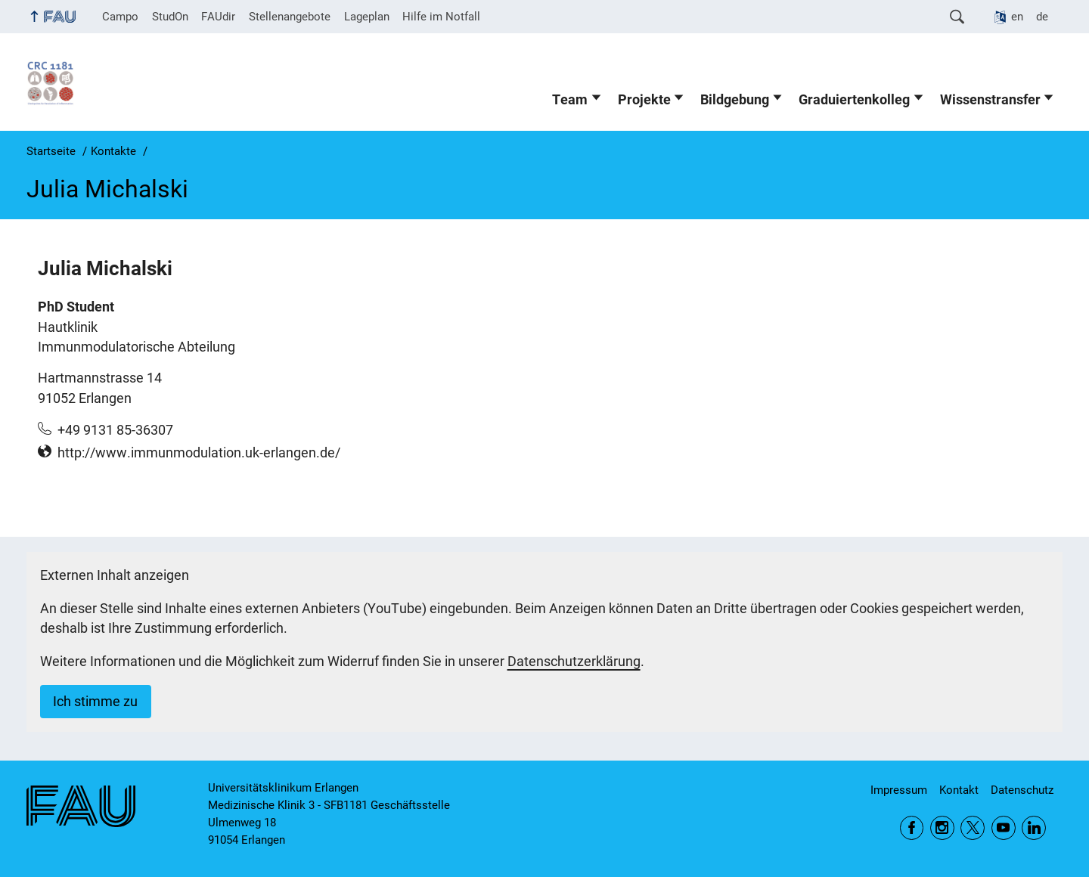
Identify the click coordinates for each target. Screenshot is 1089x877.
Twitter (972, 828)
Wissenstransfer (990, 99)
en (1017, 16)
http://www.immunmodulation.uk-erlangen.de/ (198, 452)
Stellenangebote (289, 16)
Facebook (912, 828)
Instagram (942, 828)
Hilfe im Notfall (441, 16)
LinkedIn (1034, 828)
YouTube (1003, 828)
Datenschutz (1022, 790)
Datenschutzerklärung (574, 661)
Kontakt (959, 790)
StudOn (170, 16)
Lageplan (366, 16)
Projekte (644, 99)
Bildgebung (734, 99)
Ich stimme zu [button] (95, 701)
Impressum (898, 790)
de (1042, 16)
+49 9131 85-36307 (115, 430)
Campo (120, 16)
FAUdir (218, 16)
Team (570, 99)
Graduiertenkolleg (854, 99)
